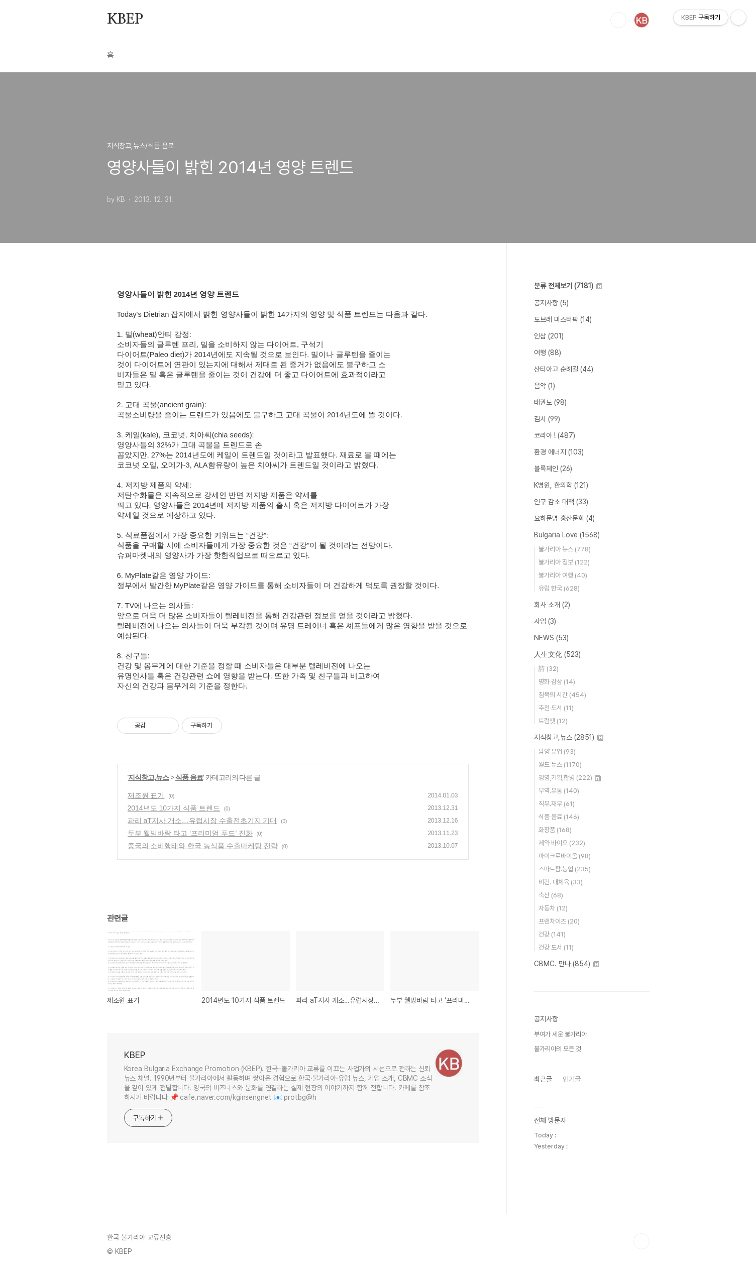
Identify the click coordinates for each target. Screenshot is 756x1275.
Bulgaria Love (567, 535)
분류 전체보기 (568, 286)
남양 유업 (557, 751)
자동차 (553, 908)
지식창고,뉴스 (148, 777)
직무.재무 (556, 803)
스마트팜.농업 (564, 869)
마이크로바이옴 (564, 856)
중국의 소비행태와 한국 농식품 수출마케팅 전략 (203, 846)
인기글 (572, 1079)
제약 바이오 (561, 843)
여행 (547, 353)
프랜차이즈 (559, 921)
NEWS (551, 638)
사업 (545, 621)
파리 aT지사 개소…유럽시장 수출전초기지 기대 (202, 821)
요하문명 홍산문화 (564, 518)
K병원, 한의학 (561, 485)
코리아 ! (554, 435)
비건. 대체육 (560, 882)
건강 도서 (556, 947)
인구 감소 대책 (561, 502)
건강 (552, 934)
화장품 (555, 830)
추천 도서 (556, 708)
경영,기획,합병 (569, 777)
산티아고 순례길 (563, 369)
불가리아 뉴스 (564, 549)
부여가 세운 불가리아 (560, 1034)
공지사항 (551, 303)
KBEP (125, 20)
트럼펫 (553, 721)
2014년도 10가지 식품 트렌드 (174, 808)
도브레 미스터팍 (563, 319)
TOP (641, 1241)
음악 (544, 386)
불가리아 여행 (562, 575)
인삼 (549, 336)
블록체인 (553, 469)
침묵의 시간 (562, 695)
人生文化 (557, 654)
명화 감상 (556, 681)
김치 (547, 419)
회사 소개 (552, 605)
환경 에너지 (559, 452)
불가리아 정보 (564, 562)
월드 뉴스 (560, 764)
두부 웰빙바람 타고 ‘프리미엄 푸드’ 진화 (190, 833)
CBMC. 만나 (566, 964)
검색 (618, 20)
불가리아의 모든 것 (557, 1049)
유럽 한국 (559, 588)
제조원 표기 (146, 795)
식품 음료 (189, 777)
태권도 (550, 402)
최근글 (543, 1079)
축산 (550, 895)
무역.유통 (558, 790)
